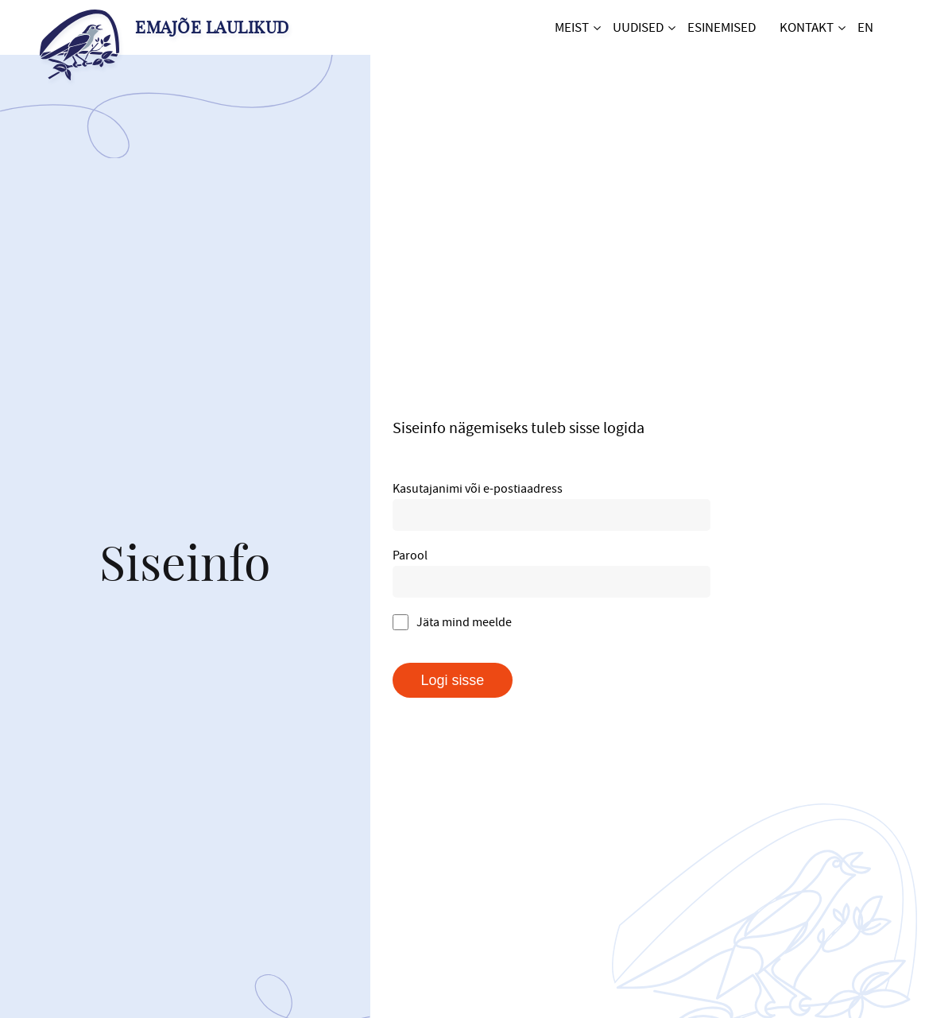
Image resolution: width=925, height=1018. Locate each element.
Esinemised (721, 27)
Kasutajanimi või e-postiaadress (478, 488)
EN (865, 27)
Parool (410, 555)
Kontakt (807, 27)
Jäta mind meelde (452, 622)
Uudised (638, 27)
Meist (572, 27)
